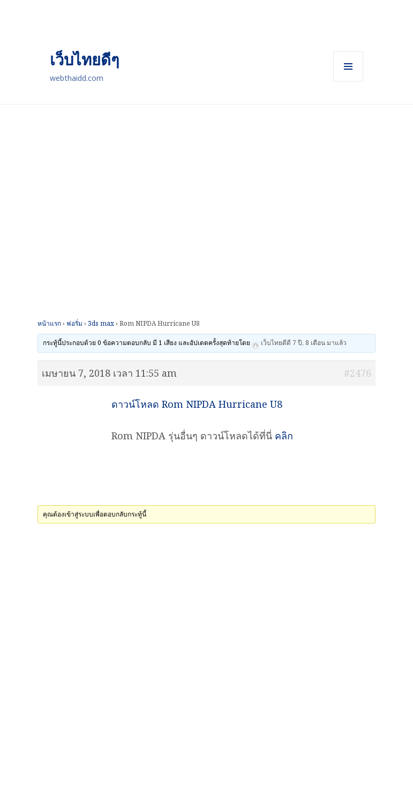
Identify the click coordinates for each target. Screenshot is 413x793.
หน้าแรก (49, 323)
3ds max (101, 323)
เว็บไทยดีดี (276, 343)
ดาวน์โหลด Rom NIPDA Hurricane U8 (196, 404)
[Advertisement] (206, 179)
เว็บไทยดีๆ (84, 59)
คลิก (284, 435)
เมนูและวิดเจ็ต (348, 66)
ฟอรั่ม (74, 323)
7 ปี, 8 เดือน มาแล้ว (319, 343)
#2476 (357, 372)
